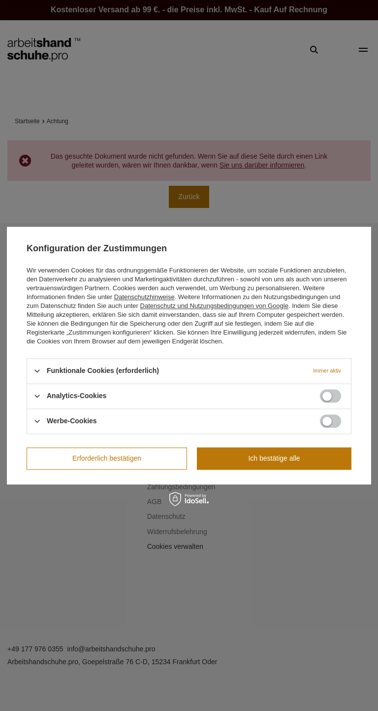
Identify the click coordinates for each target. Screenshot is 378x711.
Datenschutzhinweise (144, 297)
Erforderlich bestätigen (106, 458)
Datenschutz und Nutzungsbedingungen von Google (214, 305)
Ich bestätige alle (274, 458)
